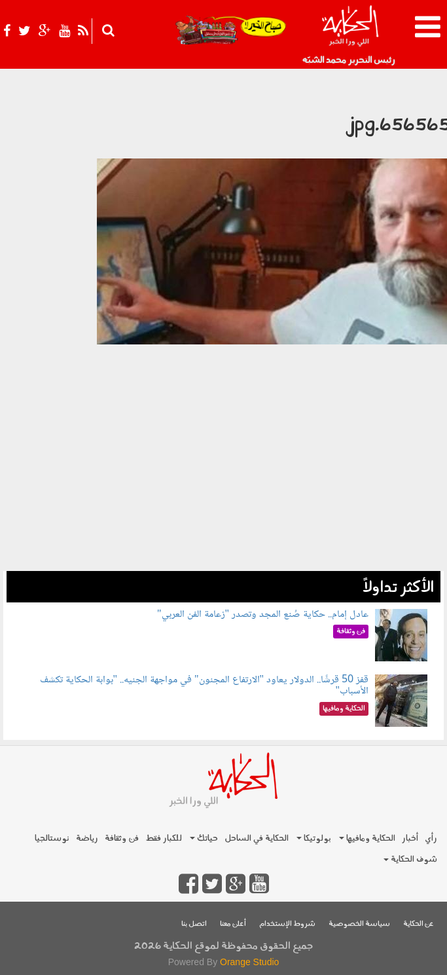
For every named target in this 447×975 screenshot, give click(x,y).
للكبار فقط (163, 838)
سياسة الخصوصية (359, 924)
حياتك (204, 838)
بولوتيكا (313, 838)
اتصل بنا (194, 924)
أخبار (410, 838)
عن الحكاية (418, 924)
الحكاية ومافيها (367, 838)
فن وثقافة (122, 838)
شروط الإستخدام (287, 924)
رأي (431, 838)
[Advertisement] (223, 479)
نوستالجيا (52, 838)
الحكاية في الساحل (256, 838)
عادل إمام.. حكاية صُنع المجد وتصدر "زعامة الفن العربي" (262, 614)
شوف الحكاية (410, 859)
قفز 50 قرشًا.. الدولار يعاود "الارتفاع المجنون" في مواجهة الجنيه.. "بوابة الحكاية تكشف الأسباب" (204, 686)
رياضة (87, 838)
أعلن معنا (233, 924)
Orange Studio (249, 962)
